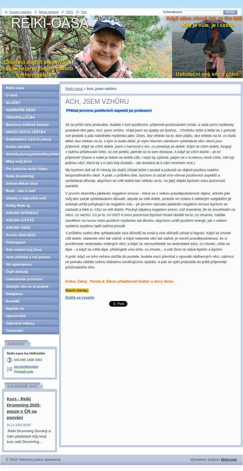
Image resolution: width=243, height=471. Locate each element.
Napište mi (15, 308)
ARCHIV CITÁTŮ (20, 220)
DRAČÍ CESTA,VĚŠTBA (26, 132)
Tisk (84, 12)
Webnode (229, 459)
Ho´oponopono (19, 264)
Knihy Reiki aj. (18, 205)
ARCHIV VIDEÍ (18, 227)
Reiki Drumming (20, 176)
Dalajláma (14, 294)
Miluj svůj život (19, 161)
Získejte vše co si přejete (27, 286)
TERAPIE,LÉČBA (20, 117)
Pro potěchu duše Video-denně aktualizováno (27, 170)
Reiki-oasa (74, 89)
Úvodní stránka (20, 12)
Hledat (230, 12)
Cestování (14, 330)
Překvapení (15, 242)
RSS (69, 12)
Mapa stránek (49, 12)
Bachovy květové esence (27, 124)
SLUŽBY (13, 102)
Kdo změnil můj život (24, 250)
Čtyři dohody (17, 272)
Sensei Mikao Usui (22, 183)
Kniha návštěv (18, 147)
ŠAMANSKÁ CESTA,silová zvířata (28, 140)
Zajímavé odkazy (20, 323)
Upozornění (16, 316)
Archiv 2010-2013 (21, 235)
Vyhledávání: (173, 12)
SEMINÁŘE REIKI (21, 110)
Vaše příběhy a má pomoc (28, 257)
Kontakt (12, 301)
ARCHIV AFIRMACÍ (22, 213)
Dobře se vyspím (79, 297)
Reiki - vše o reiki (21, 191)
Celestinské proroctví (24, 279)
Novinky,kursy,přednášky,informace (32, 154)
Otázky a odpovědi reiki (26, 198)
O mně (11, 95)
